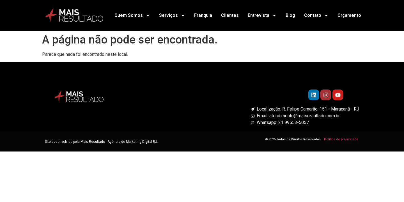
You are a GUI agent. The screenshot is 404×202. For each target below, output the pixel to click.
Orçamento (349, 15)
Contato (316, 15)
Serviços (172, 15)
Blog (290, 15)
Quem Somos (132, 15)
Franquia (203, 15)
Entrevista (262, 15)
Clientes (230, 15)
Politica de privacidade (341, 139)
